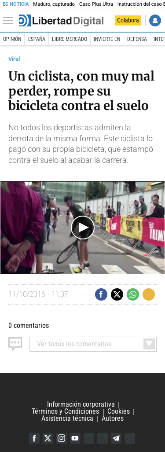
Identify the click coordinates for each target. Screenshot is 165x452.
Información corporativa (81, 405)
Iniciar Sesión (155, 20)
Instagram (61, 438)
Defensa (137, 39)
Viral (14, 58)
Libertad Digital (82, 387)
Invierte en (107, 39)
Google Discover (89, 438)
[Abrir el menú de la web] (10, 21)
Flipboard (102, 438)
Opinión (12, 39)
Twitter (48, 438)
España (36, 39)
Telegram (116, 438)
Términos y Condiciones (65, 412)
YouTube (75, 438)
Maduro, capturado (54, 4)
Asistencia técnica (67, 419)
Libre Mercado (69, 39)
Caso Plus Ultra (96, 4)
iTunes (130, 438)
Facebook (34, 438)
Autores (113, 419)
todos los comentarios (74, 344)
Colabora (128, 20)
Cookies (118, 412)
